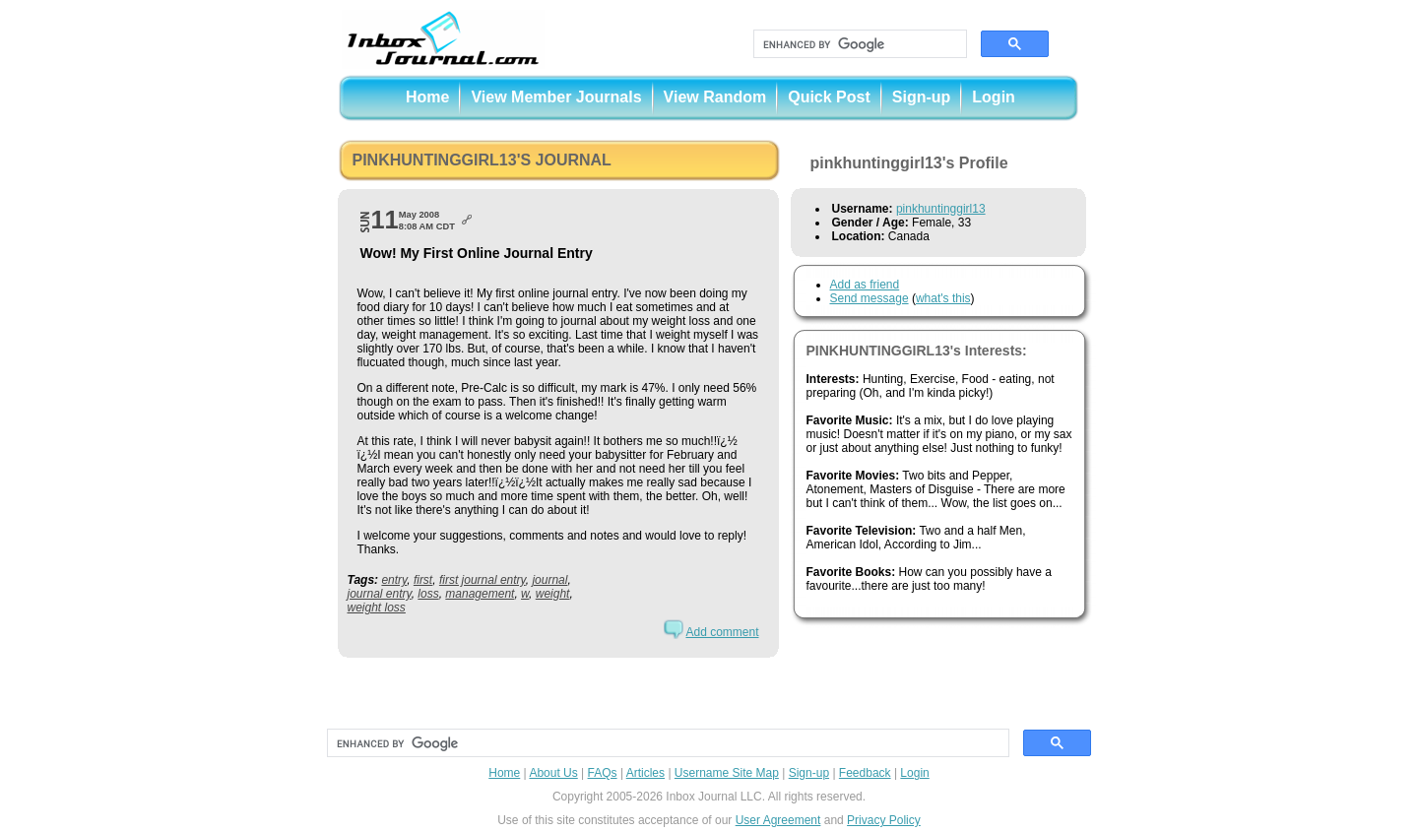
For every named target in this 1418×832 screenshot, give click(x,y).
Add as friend (865, 284)
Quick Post (829, 97)
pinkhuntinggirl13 (941, 209)
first (423, 580)
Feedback (865, 773)
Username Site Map (727, 773)
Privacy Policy (884, 820)
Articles (645, 773)
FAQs (602, 773)
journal (549, 580)
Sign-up (921, 97)
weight (553, 594)
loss (428, 594)
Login (993, 97)
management (479, 594)
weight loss (377, 607)
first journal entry (482, 580)
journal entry (380, 594)
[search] (858, 44)
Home (427, 97)
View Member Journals (556, 97)
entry (394, 580)
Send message (869, 298)
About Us (553, 773)
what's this (943, 298)
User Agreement (778, 820)
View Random (715, 97)
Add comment (721, 632)
